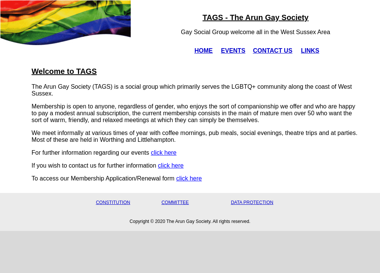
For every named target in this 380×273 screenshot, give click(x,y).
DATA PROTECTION (252, 202)
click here (164, 152)
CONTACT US (273, 50)
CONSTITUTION (113, 202)
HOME (204, 50)
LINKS (310, 50)
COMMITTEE (175, 202)
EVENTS (233, 50)
